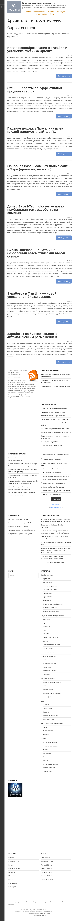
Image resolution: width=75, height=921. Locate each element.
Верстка (45, 623)
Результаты (56, 504)
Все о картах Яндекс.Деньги (50, 442)
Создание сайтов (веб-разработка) (52, 615)
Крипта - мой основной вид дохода (53, 487)
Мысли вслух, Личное (50, 742)
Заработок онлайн (47, 575)
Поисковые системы (49, 671)
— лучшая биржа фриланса (55, 386)
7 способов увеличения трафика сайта (54, 408)
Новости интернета (49, 768)
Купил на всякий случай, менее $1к (54, 469)
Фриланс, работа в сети (51, 611)
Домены (45, 641)
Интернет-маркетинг (49, 663)
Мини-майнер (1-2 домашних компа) (54, 483)
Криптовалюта (47, 582)
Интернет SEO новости (50, 764)
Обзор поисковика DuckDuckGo (51, 445)
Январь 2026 (45, 865)
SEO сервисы (47, 686)
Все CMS (46, 634)
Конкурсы (46, 734)
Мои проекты (47, 753)
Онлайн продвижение (48, 656)
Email (22, 397)
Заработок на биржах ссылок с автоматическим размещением (32, 335)
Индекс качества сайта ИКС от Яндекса (54, 419)
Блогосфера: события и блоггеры (52, 723)
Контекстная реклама (50, 586)
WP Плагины (47, 626)
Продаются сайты (14, 868)
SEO (44, 660)
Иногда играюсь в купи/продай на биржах (56, 476)
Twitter (27, 397)
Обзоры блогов (48, 731)
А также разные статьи (56, 562)
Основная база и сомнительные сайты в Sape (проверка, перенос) (38, 167)
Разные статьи (47, 771)
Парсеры (46, 712)
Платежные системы (49, 608)
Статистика (46, 674)
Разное (43, 739)
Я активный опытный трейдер (52, 472)
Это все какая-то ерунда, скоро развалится (56, 491)
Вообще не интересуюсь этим (52, 494)
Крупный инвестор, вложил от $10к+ (54, 459)
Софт (43, 701)
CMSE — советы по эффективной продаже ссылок (34, 89)
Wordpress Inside (14, 530)
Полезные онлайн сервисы (52, 682)
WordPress (46, 619)
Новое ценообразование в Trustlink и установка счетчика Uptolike (37, 49)
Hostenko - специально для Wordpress (21, 523)
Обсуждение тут (56, 507)
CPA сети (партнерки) (50, 589)
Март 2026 (44, 858)
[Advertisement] (23, 417)
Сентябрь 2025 (46, 879)
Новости (45, 760)
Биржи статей (47, 597)
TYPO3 (45, 630)
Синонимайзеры (48, 719)
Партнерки (46, 579)
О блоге (28, 12)
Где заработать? (39, 12)
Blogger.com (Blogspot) (50, 637)
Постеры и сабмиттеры (50, 715)
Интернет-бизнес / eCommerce (53, 604)
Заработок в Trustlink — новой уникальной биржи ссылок (31, 295)
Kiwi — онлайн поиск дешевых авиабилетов (56, 432)
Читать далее (63, 76)
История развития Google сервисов (53, 416)
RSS (17, 397)
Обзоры (45, 749)
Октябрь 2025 (45, 876)
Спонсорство (12, 887)
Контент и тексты (48, 652)
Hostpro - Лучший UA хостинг (18, 526)
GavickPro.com (41, 915)
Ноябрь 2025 (45, 872)
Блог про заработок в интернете (38, 3)
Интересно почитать (49, 757)
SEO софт (46, 705)
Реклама (50, 12)
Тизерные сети (48, 600)
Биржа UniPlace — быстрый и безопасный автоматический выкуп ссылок (36, 253)
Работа (51, 14)
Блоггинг (45, 727)
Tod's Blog (14, 7)
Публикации (12, 883)
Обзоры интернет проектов (52, 693)
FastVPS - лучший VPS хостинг (18, 519)
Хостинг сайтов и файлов (51, 645)
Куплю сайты (41, 14)
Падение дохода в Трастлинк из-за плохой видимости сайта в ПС (35, 130)
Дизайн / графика (48, 648)
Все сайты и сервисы (48, 678)
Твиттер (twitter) (48, 697)
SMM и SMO (47, 667)
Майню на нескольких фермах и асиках (55, 480)
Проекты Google (48, 689)
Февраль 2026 (45, 861)
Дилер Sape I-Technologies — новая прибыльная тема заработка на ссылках (35, 210)
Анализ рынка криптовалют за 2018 (53, 412)
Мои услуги (60, 12)
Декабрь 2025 (45, 868)
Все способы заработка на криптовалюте (55, 429)
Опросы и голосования (50, 746)
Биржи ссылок (47, 593)
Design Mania (12, 534)
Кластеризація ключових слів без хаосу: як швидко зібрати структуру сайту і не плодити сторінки (55, 550)
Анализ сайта (47, 708)
